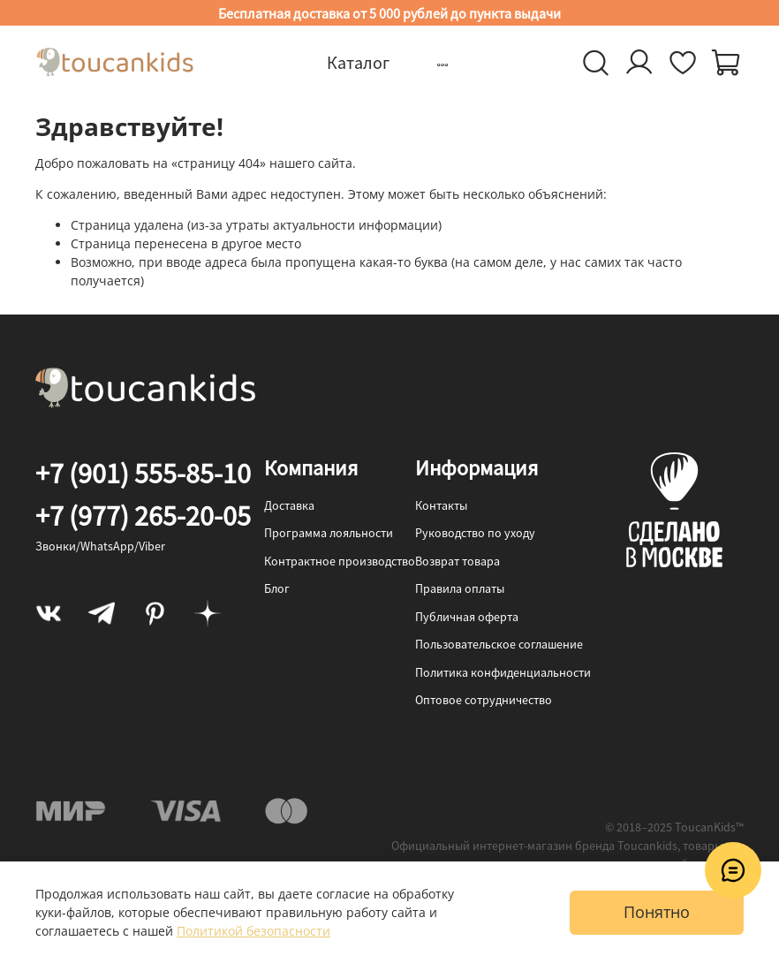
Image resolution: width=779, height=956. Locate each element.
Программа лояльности (328, 533)
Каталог (358, 62)
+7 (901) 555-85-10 (143, 473)
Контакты (441, 505)
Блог (277, 588)
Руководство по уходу (475, 533)
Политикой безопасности (253, 930)
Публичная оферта (466, 617)
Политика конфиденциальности (503, 672)
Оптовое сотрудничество (483, 700)
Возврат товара (457, 561)
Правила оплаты (459, 588)
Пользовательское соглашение (499, 644)
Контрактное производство (339, 561)
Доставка (289, 505)
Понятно (657, 911)
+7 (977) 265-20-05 (143, 516)
